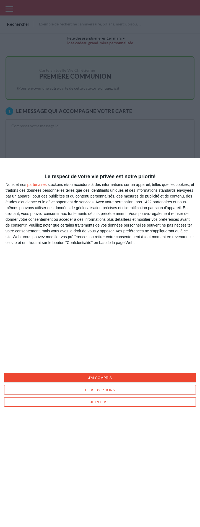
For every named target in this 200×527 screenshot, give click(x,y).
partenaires (37, 184)
